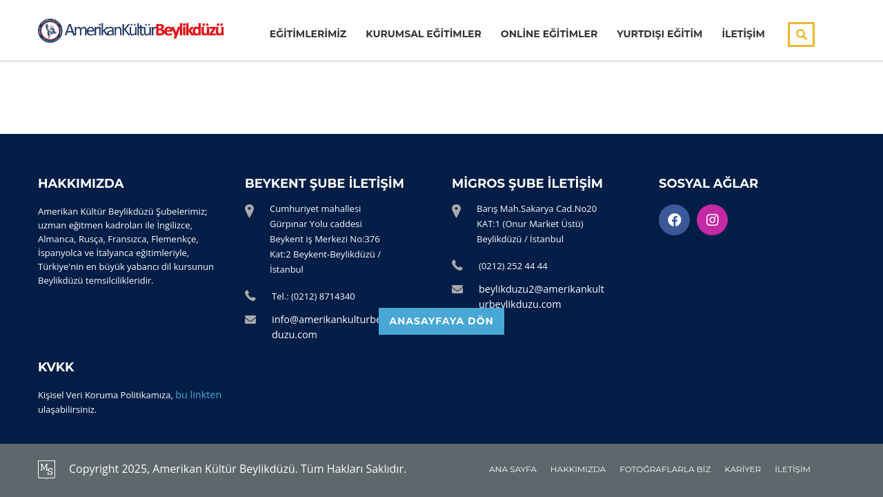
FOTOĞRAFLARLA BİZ (665, 469)
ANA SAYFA (513, 469)
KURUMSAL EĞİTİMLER (424, 34)
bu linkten (196, 395)
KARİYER (742, 469)
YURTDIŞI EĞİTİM (659, 34)
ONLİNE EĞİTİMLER (549, 34)
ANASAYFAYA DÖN (441, 330)
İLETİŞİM (743, 34)
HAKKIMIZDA (578, 469)
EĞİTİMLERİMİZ (308, 34)
